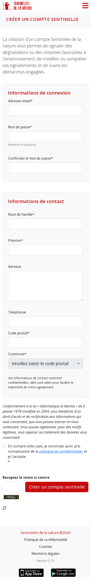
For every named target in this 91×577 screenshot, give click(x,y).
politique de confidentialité (60, 451)
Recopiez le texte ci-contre (26, 477)
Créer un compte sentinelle (57, 487)
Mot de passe (19, 127)
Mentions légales (45, 553)
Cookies (45, 546)
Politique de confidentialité (45, 539)
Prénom (14, 240)
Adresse (14, 266)
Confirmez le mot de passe (29, 158)
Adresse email (19, 100)
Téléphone (17, 312)
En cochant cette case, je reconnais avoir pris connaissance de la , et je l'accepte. (47, 451)
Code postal (17, 333)
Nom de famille (20, 214)
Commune (16, 354)
